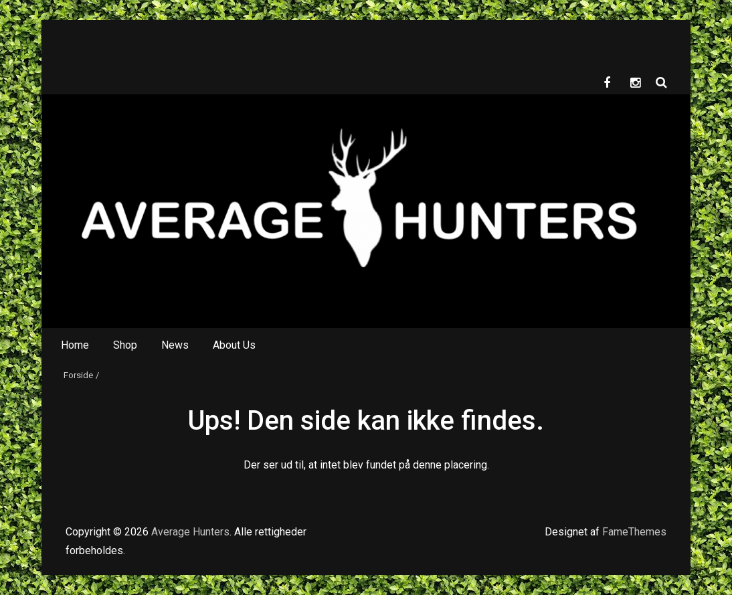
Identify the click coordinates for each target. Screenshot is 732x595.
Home (75, 345)
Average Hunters (190, 531)
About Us (234, 345)
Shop (125, 345)
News (175, 345)
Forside (78, 375)
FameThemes (634, 531)
